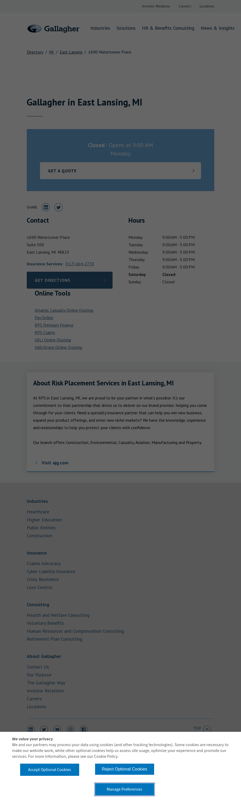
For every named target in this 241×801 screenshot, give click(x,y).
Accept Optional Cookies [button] (49, 770)
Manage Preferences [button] (124, 789)
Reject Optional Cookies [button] (124, 769)
